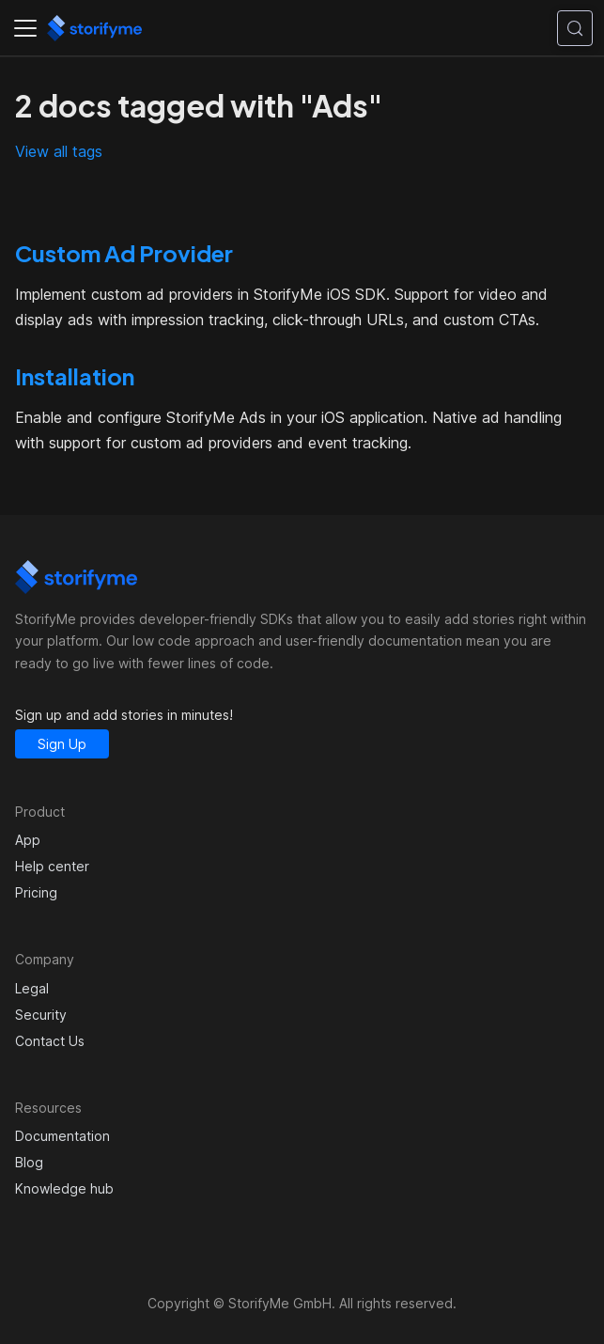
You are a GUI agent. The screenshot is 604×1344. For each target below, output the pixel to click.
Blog (29, 1162)
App (27, 840)
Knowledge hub (64, 1188)
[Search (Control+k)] (575, 28)
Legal (32, 988)
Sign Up (62, 744)
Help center (52, 866)
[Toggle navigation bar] (25, 28)
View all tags (58, 151)
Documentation (62, 1136)
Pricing (36, 892)
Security (41, 1015)
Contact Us (50, 1041)
